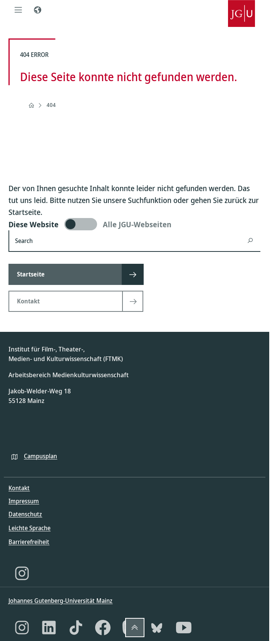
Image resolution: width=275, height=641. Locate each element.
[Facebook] (103, 627)
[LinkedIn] (49, 627)
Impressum (23, 501)
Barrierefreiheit (28, 542)
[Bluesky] (156, 627)
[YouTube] (183, 627)
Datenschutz (25, 514)
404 (51, 104)
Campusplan (40, 456)
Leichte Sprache (29, 528)
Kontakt (19, 488)
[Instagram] (22, 573)
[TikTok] (76, 627)
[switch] (134, 224)
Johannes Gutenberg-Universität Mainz (60, 600)
